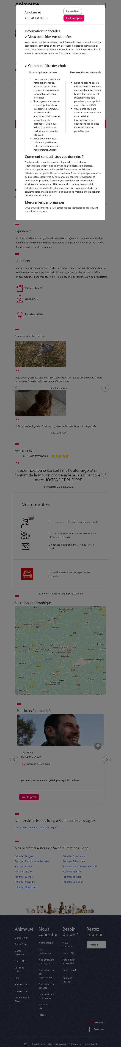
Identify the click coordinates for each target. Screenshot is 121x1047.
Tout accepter (74, 18)
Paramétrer (72, 11)
